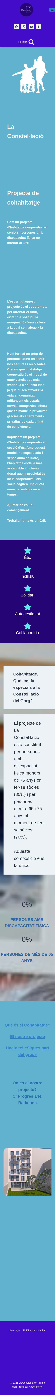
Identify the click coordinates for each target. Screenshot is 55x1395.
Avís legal (15, 1330)
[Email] (31, 26)
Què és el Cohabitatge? (27, 1025)
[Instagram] (23, 26)
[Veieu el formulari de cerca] (26, 42)
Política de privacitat (34, 1330)
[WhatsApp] (38, 26)
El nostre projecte (27, 1036)
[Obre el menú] (52, 10)
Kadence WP (36, 1386)
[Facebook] (16, 26)
